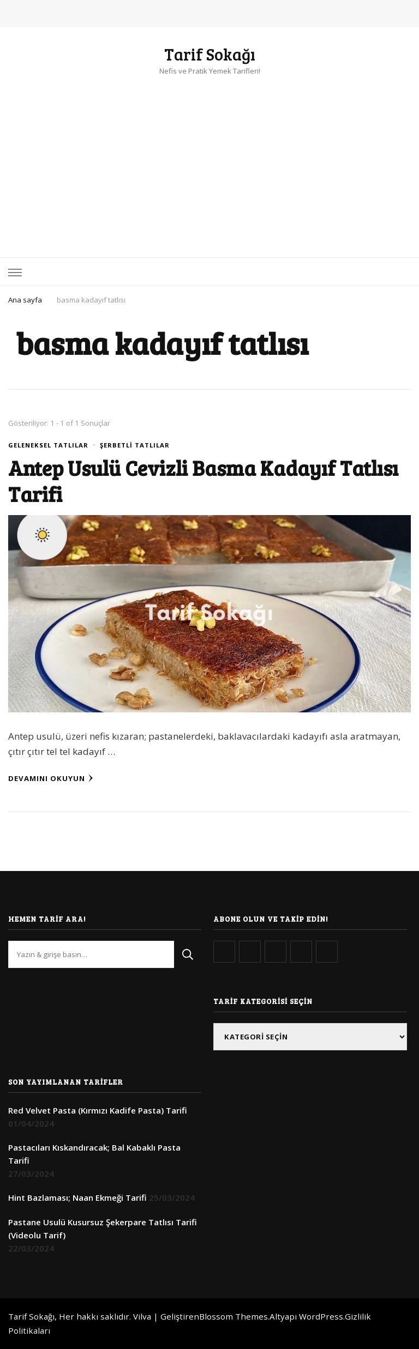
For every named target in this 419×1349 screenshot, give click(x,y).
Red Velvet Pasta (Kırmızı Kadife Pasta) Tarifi (97, 1110)
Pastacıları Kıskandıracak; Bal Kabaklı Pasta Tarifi (94, 1154)
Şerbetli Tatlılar (135, 445)
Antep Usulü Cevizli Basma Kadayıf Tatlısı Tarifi (203, 480)
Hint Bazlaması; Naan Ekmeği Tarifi (77, 1197)
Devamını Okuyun (50, 778)
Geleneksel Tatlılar (48, 445)
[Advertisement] (209, 159)
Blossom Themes (233, 1316)
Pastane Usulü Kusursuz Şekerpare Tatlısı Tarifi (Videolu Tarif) (102, 1229)
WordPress (321, 1316)
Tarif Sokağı (209, 54)
